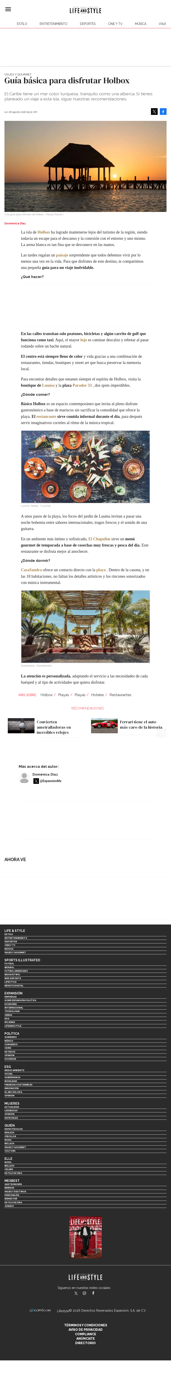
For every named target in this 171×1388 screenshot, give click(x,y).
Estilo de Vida (13, 1202)
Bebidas (9, 1188)
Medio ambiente (14, 1070)
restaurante (46, 416)
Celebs (8, 1169)
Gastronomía (13, 1184)
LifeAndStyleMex (97, 1293)
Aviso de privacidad (86, 1329)
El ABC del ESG (13, 1092)
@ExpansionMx (50, 781)
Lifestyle (10, 982)
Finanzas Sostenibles (18, 1084)
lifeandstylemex (88, 1293)
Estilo (22, 24)
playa (101, 570)
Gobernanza (12, 1077)
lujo (83, 340)
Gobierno (10, 1037)
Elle (8, 1158)
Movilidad (10, 1081)
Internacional (13, 1007)
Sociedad (10, 1059)
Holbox (43, 232)
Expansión (13, 993)
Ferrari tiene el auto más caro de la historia (141, 724)
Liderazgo (11, 1110)
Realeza (9, 1132)
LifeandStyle (12, 1026)
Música (140, 24)
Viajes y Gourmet (17, 74)
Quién (9, 1125)
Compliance (85, 1334)
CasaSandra (31, 570)
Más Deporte (12, 978)
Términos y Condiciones (85, 1325)
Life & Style (14, 931)
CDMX (7, 1048)
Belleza (9, 1143)
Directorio (85, 1343)
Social (8, 1074)
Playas (63, 695)
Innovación (11, 1088)
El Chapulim (99, 539)
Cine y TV (115, 24)
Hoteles (97, 695)
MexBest (12, 1181)
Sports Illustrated (22, 960)
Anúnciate (85, 1338)
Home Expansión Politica (20, 1000)
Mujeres (9, 1022)
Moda (7, 1140)
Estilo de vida (13, 1173)
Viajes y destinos (15, 1191)
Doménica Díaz (45, 774)
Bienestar (10, 1198)
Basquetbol (12, 974)
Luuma (48, 385)
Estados (9, 1052)
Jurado (9, 1206)
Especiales (11, 1118)
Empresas (10, 997)
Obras (8, 1015)
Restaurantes (120, 695)
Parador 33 (82, 385)
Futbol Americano (16, 971)
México (8, 1041)
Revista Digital (13, 985)
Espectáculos (13, 1129)
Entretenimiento (53, 24)
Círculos (10, 1136)
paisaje (62, 255)
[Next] (162, 720)
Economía (10, 1004)
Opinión (9, 1055)
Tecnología (12, 1011)
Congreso (11, 1044)
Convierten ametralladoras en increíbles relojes (54, 727)
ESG (6, 1018)
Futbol (9, 963)
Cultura (9, 1151)
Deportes (88, 24)
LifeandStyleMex (76, 1293)
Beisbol (9, 967)
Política (11, 1033)
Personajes (11, 1195)
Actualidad (11, 1107)
